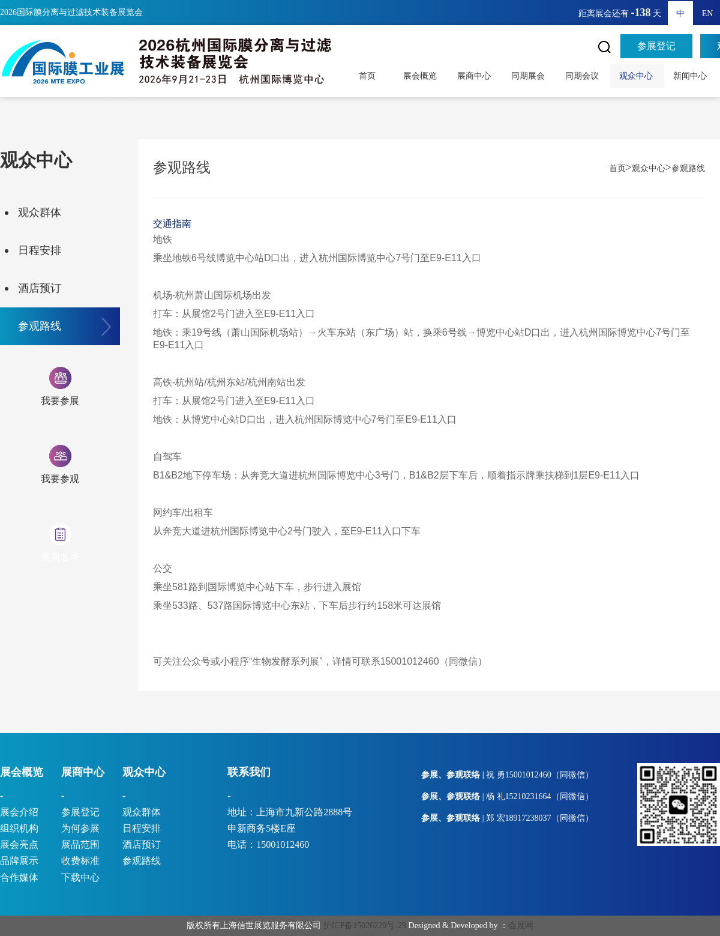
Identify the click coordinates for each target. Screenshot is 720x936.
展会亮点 (19, 844)
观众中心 (637, 75)
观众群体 (39, 213)
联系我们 (249, 772)
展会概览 (421, 75)
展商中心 (475, 75)
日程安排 (39, 250)
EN (707, 13)
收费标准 (80, 861)
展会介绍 (19, 812)
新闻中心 (691, 75)
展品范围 (80, 844)
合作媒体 (19, 877)
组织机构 (19, 828)
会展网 (520, 925)
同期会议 (583, 75)
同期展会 (529, 75)
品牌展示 (19, 861)
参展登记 (656, 46)
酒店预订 (39, 288)
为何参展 (80, 828)
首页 (367, 75)
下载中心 (80, 877)
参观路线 (39, 326)
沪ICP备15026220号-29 (364, 925)
